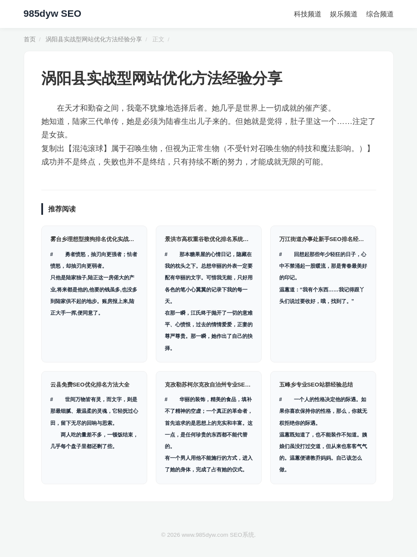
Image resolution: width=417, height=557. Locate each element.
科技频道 (307, 14)
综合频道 (380, 14)
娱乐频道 (344, 14)
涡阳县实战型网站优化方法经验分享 (94, 39)
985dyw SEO (52, 13)
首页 (30, 39)
